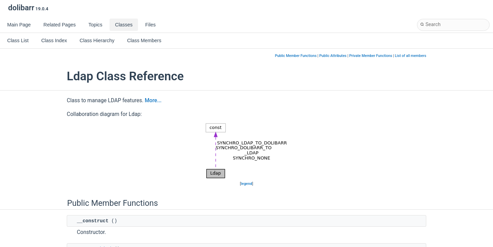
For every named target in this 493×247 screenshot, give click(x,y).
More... (153, 100)
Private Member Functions (370, 56)
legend (246, 183)
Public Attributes (333, 56)
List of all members (410, 56)
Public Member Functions (296, 56)
